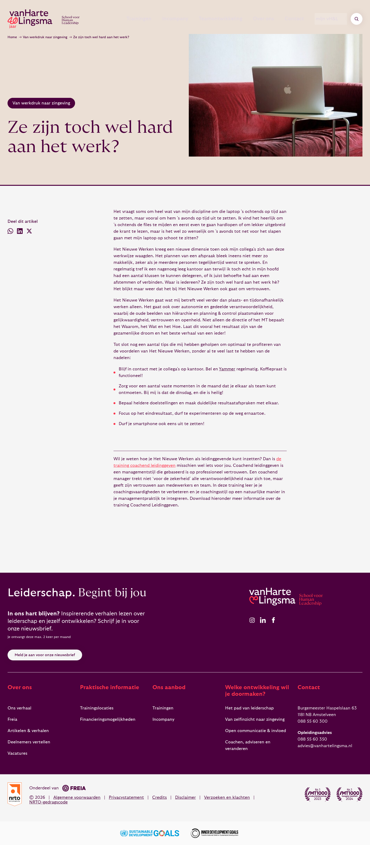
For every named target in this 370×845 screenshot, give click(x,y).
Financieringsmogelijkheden (107, 719)
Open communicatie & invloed (255, 731)
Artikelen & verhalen (28, 731)
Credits (159, 797)
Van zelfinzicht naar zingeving (255, 719)
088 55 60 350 (312, 739)
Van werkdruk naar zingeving (45, 37)
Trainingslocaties (97, 708)
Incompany (160, 19)
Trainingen (121, 19)
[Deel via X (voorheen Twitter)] (29, 232)
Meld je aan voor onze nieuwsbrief (45, 655)
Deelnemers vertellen (29, 742)
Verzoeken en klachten (227, 797)
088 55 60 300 (313, 721)
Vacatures (17, 753)
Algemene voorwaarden (77, 797)
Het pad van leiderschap (249, 708)
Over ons (254, 19)
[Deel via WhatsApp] (10, 232)
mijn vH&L (331, 19)
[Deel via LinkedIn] (20, 232)
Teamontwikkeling (208, 19)
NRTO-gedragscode (48, 802)
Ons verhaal (19, 708)
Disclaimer (185, 797)
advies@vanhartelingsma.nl (325, 746)
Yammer (227, 369)
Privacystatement (126, 797)
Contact (289, 19)
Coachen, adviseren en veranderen (247, 745)
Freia (12, 719)
